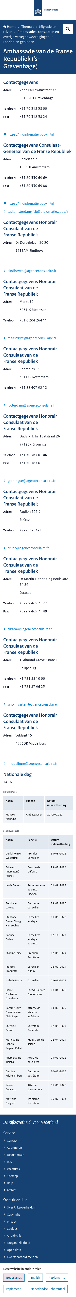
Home (9, 26)
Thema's (27, 26)
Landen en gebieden (18, 42)
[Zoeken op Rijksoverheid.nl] (68, 29)
